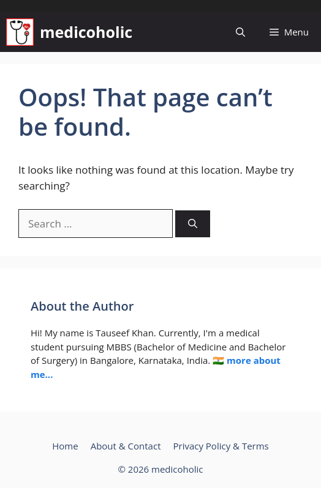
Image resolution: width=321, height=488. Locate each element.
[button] (240, 32)
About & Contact (126, 446)
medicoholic (86, 31)
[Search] (192, 224)
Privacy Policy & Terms (220, 446)
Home (65, 446)
